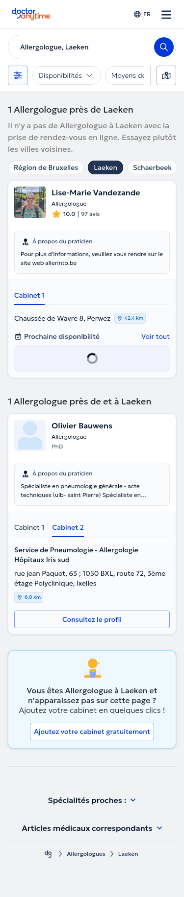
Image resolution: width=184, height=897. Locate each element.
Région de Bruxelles (46, 167)
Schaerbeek (152, 167)
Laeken (105, 167)
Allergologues (86, 853)
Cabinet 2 (68, 527)
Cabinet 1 (29, 295)
